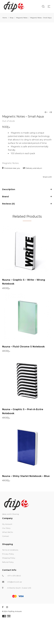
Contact (5, 536)
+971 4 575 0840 (14, 576)
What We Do (7, 532)
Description (8, 189)
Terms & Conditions (10, 550)
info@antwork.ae (14, 582)
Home (4, 18)
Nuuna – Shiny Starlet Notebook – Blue (26, 476)
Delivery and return (32, 168)
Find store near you (11, 168)
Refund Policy (8, 562)
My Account (7, 524)
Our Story (6, 528)
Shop (11, 18)
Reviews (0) (8, 203)
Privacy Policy (8, 554)
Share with (47, 177)
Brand (5, 196)
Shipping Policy (8, 558)
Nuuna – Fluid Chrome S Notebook (23, 346)
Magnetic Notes (22, 18)
